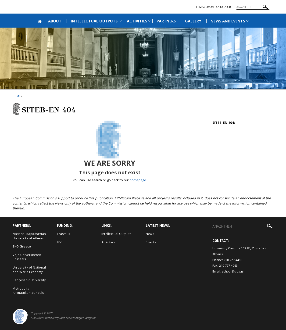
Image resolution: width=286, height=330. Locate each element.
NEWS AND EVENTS (228, 21)
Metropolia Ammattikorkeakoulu (28, 290)
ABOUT (54, 21)
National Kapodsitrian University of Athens (29, 236)
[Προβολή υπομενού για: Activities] (149, 21)
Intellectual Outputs (116, 234)
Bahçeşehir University (29, 280)
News (150, 234)
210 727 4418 (233, 260)
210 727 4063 (228, 265)
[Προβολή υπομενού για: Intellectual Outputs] (120, 21)
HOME (16, 96)
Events (151, 242)
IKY (59, 242)
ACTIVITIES (137, 21)
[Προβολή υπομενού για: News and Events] (247, 21)
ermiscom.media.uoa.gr (213, 7)
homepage (138, 180)
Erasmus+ (64, 234)
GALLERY (193, 21)
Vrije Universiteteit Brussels (27, 257)
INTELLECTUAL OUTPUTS (94, 21)
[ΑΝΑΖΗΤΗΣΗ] (252, 7)
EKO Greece (22, 246)
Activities (108, 242)
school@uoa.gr (233, 271)
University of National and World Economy (29, 269)
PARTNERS (166, 21)
